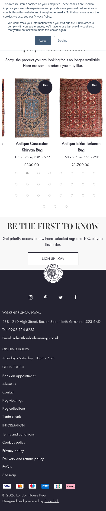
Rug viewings (12, 400)
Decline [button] (62, 40)
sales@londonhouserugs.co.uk (36, 338)
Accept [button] (43, 40)
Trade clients (11, 416)
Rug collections (14, 408)
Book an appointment (18, 375)
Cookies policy (13, 442)
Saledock (52, 501)
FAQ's (7, 466)
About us (9, 383)
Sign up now (53, 258)
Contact (8, 392)
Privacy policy (13, 450)
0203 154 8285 (21, 329)
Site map (9, 474)
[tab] (16, 173)
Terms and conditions (18, 434)
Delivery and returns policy (23, 458)
